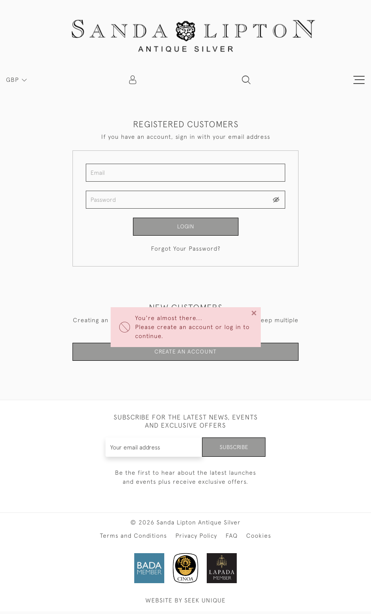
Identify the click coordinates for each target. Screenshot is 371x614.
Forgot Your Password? (185, 249)
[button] (246, 79)
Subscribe (233, 449)
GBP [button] (13, 79)
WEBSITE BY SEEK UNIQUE (185, 602)
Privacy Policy (196, 538)
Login (185, 226)
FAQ (232, 538)
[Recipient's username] (153, 449)
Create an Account (185, 353)
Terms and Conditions (133, 538)
